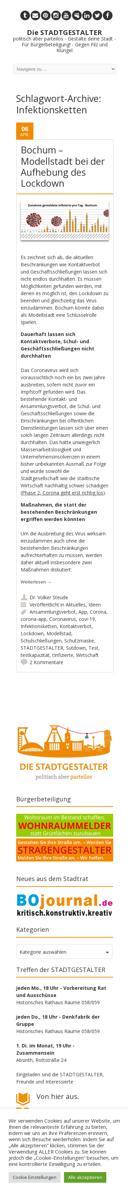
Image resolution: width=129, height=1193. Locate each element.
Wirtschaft (87, 655)
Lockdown (32, 633)
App (82, 612)
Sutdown (76, 648)
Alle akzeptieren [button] (85, 1177)
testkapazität (35, 655)
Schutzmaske (79, 640)
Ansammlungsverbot (53, 612)
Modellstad (58, 633)
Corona (98, 612)
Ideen (94, 604)
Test (93, 648)
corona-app (33, 619)
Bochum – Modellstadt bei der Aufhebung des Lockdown (63, 166)
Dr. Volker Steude (49, 597)
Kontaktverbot (76, 626)
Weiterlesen (36, 582)
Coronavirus (62, 619)
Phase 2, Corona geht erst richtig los (62, 492)
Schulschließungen (41, 640)
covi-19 (87, 619)
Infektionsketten (39, 626)
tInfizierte (62, 655)
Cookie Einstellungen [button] (34, 1177)
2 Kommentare (46, 662)
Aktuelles (76, 604)
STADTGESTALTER (42, 648)
